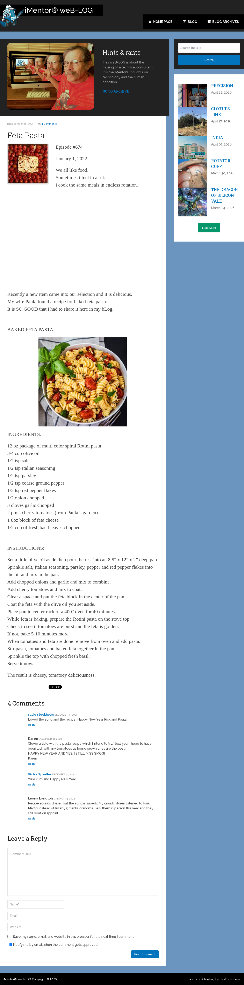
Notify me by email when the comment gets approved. (53, 945)
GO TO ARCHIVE (116, 91)
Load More (209, 227)
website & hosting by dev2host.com (214, 979)
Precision (222, 85)
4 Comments (49, 123)
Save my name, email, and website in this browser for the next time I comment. (73, 937)
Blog (190, 22)
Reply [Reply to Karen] (31, 763)
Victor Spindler (39, 774)
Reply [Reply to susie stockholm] (31, 724)
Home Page (160, 22)
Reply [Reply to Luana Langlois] (31, 818)
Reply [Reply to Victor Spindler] (31, 784)
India (217, 137)
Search (209, 60)
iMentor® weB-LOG (17, 979)
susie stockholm (41, 714)
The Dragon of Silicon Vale (224, 195)
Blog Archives (223, 22)
